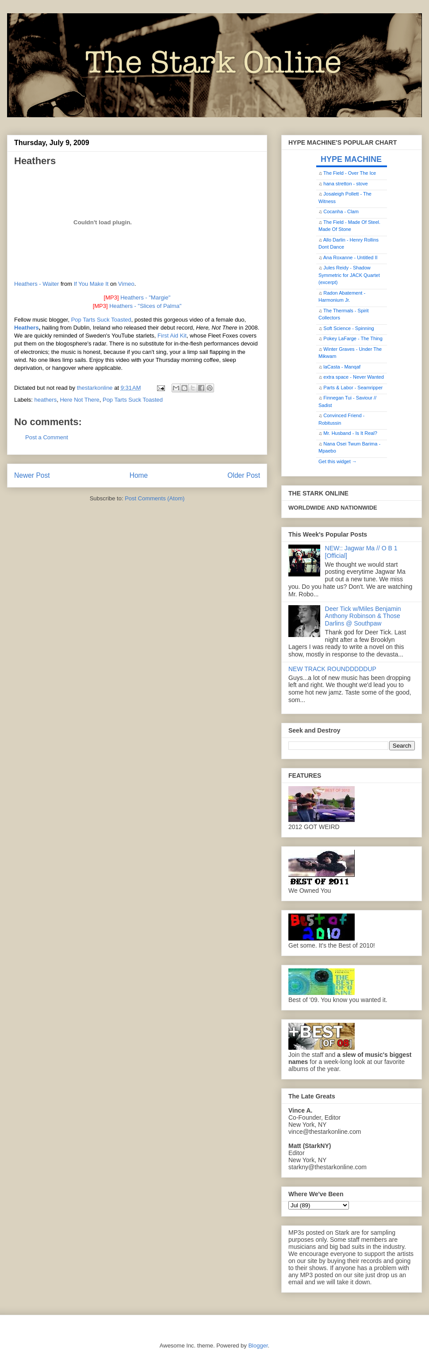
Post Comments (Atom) (154, 498)
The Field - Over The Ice (349, 173)
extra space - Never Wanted (353, 377)
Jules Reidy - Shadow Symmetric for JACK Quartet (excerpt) (349, 275)
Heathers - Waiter (36, 283)
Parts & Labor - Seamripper (353, 387)
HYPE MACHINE (351, 159)
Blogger (258, 1345)
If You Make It (91, 283)
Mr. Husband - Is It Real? (350, 433)
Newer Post (32, 475)
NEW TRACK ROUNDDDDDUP (332, 668)
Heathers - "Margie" (145, 297)
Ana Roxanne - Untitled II (350, 257)
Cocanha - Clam (340, 211)
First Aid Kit (172, 335)
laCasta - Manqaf (341, 366)
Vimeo (126, 283)
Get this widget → (337, 461)
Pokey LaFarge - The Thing (353, 338)
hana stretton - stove (345, 183)
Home (139, 475)
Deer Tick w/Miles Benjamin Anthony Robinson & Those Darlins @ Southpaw (363, 616)
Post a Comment (46, 437)
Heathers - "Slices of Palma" (145, 306)
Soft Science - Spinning (348, 328)
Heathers (26, 327)
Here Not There (79, 399)
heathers (45, 399)
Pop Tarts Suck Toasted (101, 319)
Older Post (243, 475)
